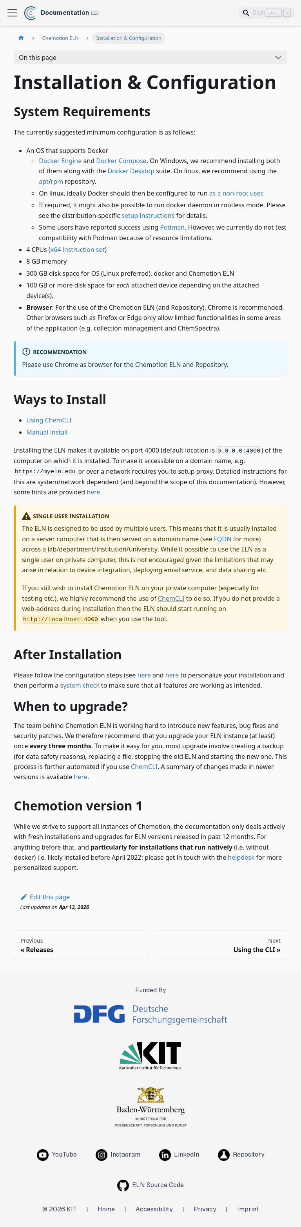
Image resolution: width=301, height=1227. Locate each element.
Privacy (205, 1209)
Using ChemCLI (48, 420)
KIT (72, 1209)
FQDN (223, 539)
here (93, 492)
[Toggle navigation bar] (12, 13)
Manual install (46, 432)
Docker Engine (60, 160)
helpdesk (241, 857)
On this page (37, 57)
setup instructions (147, 215)
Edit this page (45, 897)
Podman (172, 227)
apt (44, 181)
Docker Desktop (130, 171)
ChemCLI (171, 598)
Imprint (248, 1209)
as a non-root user (235, 193)
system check (79, 685)
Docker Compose (121, 160)
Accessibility (154, 1209)
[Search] (266, 13)
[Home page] (21, 38)
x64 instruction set (78, 249)
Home (106, 1209)
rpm (57, 181)
